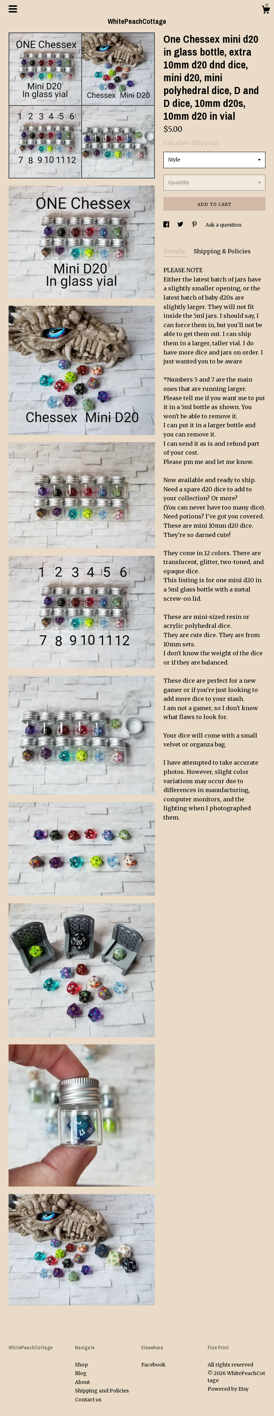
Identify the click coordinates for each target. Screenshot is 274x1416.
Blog (81, 1373)
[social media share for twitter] (180, 225)
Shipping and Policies (102, 1390)
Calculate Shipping (190, 142)
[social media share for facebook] (166, 225)
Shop (81, 1364)
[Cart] (266, 10)
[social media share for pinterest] (195, 225)
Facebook (153, 1364)
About (82, 1382)
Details (175, 251)
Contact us (88, 1399)
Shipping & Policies (222, 251)
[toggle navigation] (13, 8)
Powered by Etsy (228, 1389)
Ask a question (224, 225)
